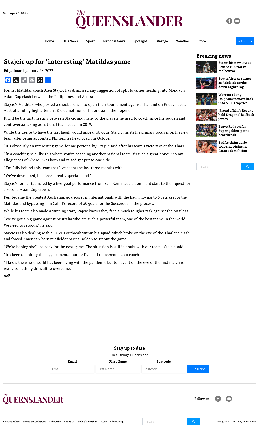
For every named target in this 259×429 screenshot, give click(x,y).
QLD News (70, 41)
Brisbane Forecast (22, 27)
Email (72, 361)
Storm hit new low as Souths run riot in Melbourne (234, 67)
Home (49, 41)
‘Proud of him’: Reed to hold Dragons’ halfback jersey (236, 115)
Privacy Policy (11, 421)
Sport (90, 41)
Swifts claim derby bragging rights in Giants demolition (233, 147)
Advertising (117, 421)
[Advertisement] (97, 311)
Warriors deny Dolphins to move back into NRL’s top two (235, 99)
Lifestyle (161, 41)
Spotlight (140, 41)
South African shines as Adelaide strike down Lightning (234, 83)
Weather (182, 41)
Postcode (164, 361)
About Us (69, 421)
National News (114, 41)
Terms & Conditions (34, 421)
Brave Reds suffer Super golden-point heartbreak (233, 131)
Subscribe (244, 41)
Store (202, 41)
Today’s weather (87, 421)
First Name (118, 361)
